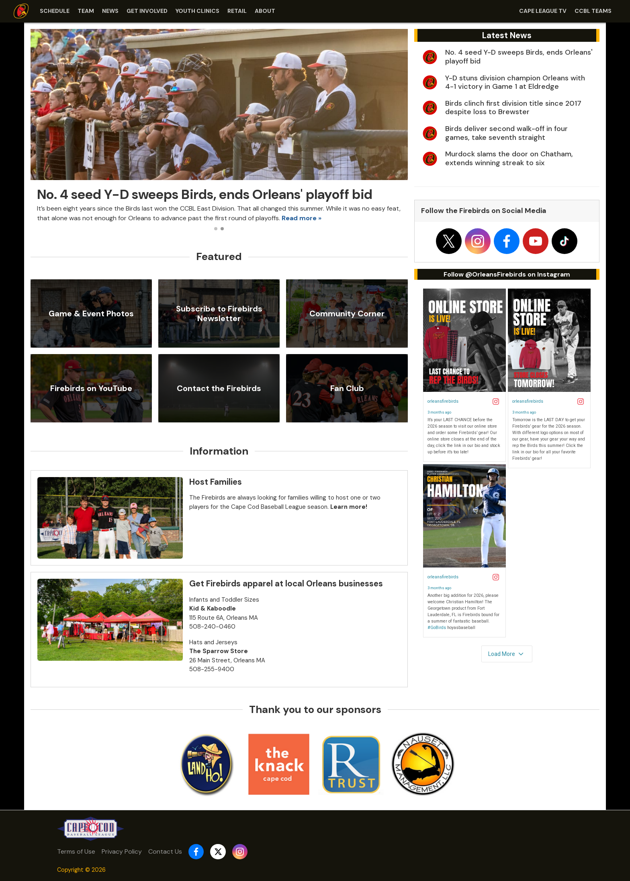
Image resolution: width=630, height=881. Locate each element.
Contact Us (165, 851)
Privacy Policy (122, 851)
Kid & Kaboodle (212, 608)
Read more (299, 218)
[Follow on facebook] (507, 241)
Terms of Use (76, 851)
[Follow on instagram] (478, 241)
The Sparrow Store (218, 651)
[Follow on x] (449, 241)
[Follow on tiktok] (564, 241)
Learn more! (348, 507)
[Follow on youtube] (535, 241)
